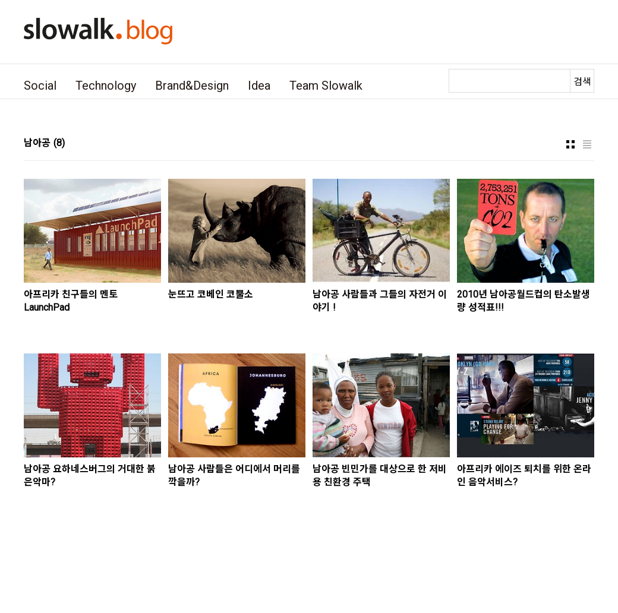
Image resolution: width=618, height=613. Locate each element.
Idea (259, 85)
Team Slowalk (325, 85)
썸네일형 (570, 144)
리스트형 (587, 144)
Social (40, 85)
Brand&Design (192, 85)
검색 (582, 81)
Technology (105, 85)
